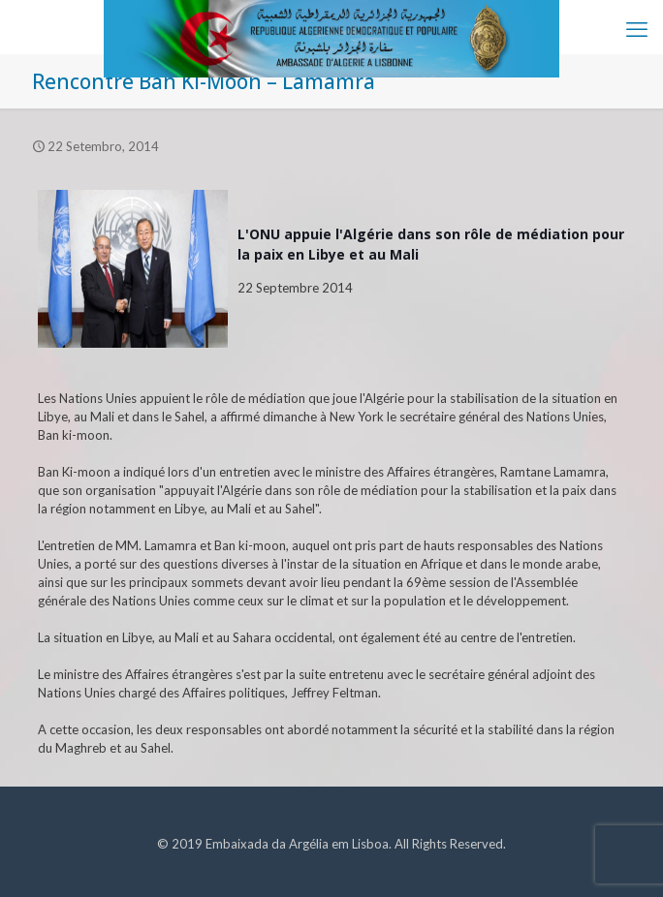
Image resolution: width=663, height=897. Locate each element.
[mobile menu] (636, 29)
